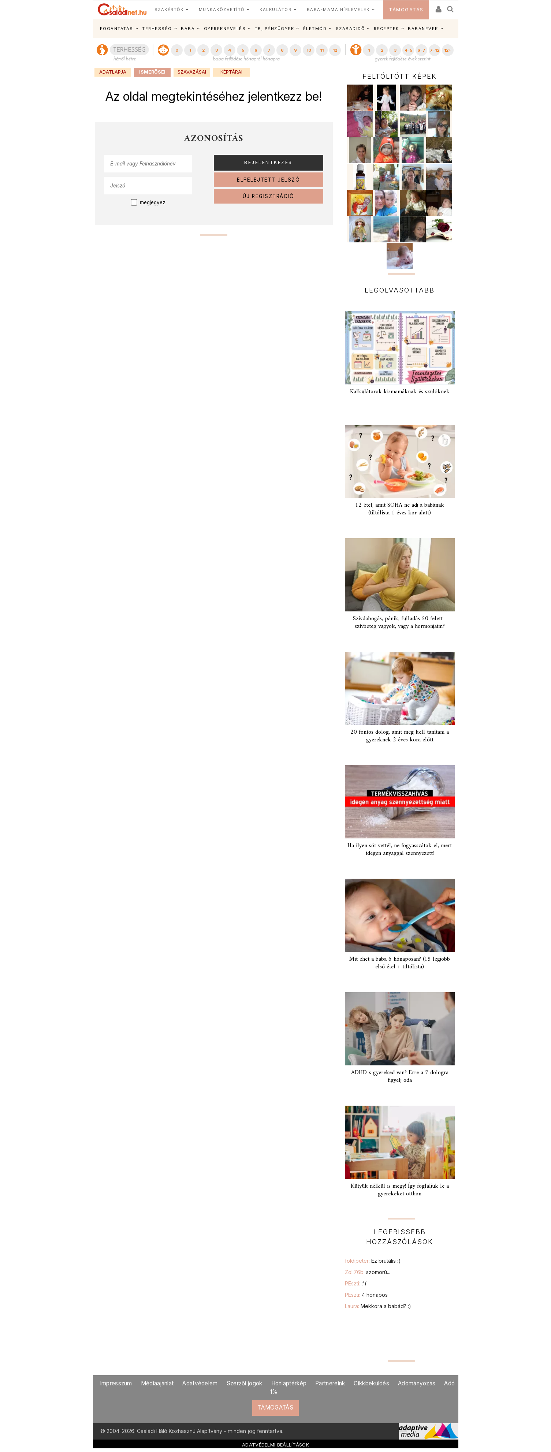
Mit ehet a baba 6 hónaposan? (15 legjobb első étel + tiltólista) (399, 963)
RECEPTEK (386, 28)
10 (308, 50)
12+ (447, 50)
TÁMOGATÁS (406, 9)
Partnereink (330, 1383)
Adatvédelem (199, 1383)
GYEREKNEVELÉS (225, 28)
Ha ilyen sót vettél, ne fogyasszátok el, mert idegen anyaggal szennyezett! (399, 850)
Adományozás (416, 1383)
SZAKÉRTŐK (169, 9)
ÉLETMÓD (315, 28)
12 (335, 50)
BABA (188, 28)
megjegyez (152, 202)
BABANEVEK (423, 28)
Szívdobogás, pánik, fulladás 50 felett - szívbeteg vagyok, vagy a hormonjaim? (400, 623)
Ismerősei (152, 72)
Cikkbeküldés (371, 1383)
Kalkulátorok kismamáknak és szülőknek (400, 392)
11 (322, 50)
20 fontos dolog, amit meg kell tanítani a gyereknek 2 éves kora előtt (399, 736)
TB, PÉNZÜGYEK (274, 28)
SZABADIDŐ (350, 28)
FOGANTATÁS (116, 28)
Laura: (378, 1306)
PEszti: (355, 1283)
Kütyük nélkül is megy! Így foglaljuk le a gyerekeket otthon (400, 1190)
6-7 (421, 50)
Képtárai (231, 72)
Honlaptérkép (289, 1383)
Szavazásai (192, 72)
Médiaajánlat (157, 1383)
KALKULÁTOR (275, 9)
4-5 (408, 50)
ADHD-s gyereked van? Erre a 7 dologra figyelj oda (399, 1077)
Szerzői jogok (245, 1383)
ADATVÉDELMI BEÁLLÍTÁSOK (275, 1445)
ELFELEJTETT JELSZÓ (268, 180)
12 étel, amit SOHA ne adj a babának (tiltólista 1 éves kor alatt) (399, 509)
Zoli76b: (367, 1272)
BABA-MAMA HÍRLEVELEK (338, 9)
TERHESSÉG (157, 28)
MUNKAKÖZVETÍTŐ (222, 9)
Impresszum (116, 1383)
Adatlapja (112, 72)
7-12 (434, 50)
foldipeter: (372, 1261)
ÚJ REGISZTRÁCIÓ (268, 196)
